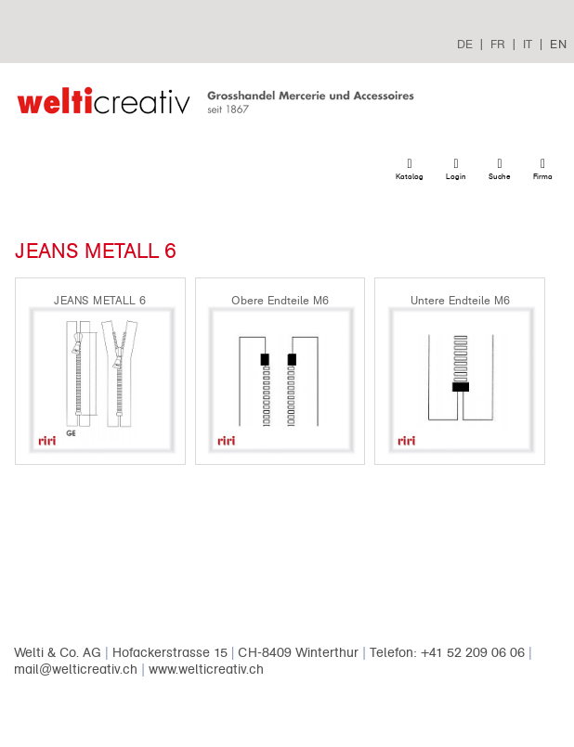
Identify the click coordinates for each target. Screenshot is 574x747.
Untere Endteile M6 (460, 300)
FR (497, 44)
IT (527, 44)
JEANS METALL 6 (100, 300)
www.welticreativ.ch (206, 669)
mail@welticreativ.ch (75, 669)
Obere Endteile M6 (280, 300)
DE (465, 44)
